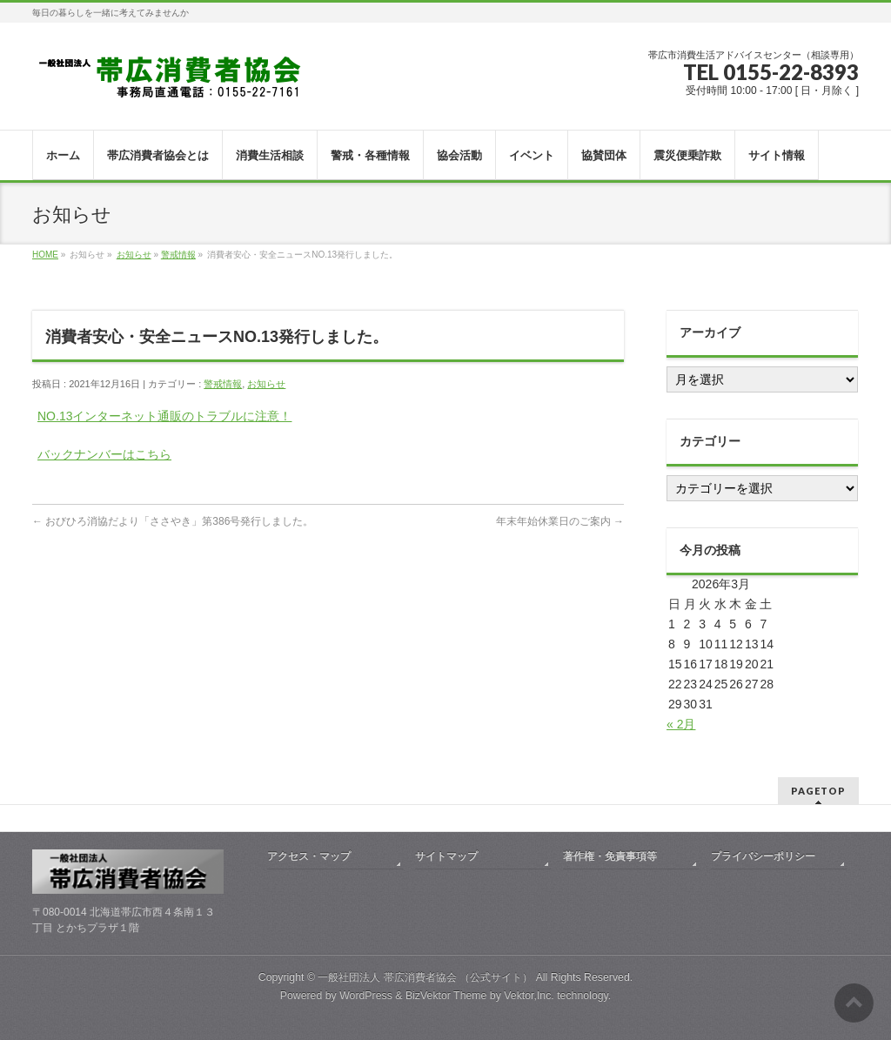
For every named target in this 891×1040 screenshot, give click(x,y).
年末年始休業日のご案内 (560, 521)
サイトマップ (446, 856)
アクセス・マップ (309, 856)
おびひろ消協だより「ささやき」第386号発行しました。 (172, 521)
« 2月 (681, 724)
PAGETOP (818, 790)
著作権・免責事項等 (610, 856)
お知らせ (134, 254)
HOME (45, 254)
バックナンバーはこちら (104, 454)
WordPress (365, 996)
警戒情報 (178, 254)
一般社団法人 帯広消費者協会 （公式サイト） (425, 977)
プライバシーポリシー (763, 856)
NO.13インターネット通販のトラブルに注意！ (164, 416)
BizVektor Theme (446, 996)
